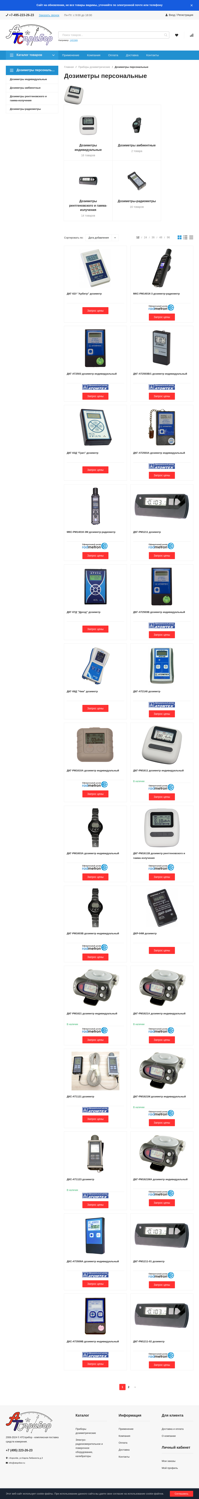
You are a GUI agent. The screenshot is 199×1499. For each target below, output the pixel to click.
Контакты (152, 55)
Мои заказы (168, 1466)
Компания (93, 55)
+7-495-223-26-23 (20, 15)
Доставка (132, 55)
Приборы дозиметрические (94, 67)
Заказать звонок (49, 15)
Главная (69, 67)
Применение (70, 55)
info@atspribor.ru (17, 1468)
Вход (172, 15)
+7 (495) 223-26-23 (19, 1455)
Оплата (113, 55)
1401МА (74, 40)
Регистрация (185, 15)
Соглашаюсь (182, 1493)
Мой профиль (170, 1473)
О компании (169, 1441)
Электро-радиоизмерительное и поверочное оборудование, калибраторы (89, 1453)
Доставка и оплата (172, 1434)
